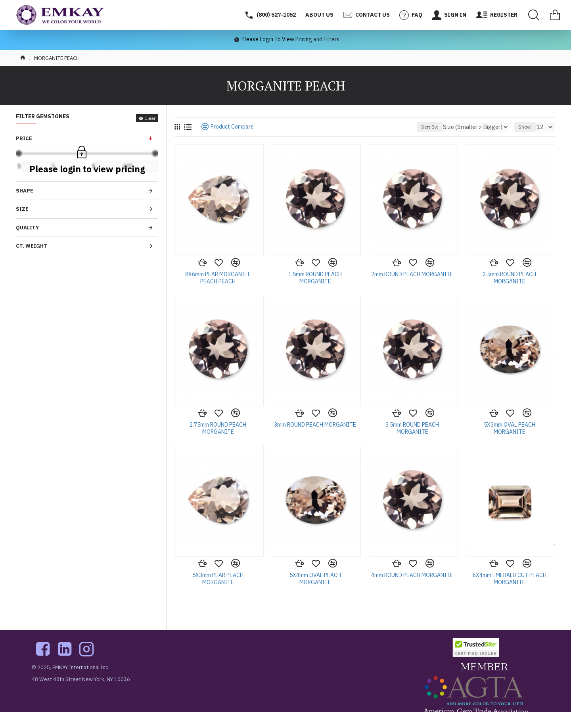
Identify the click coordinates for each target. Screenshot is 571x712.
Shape (24, 190)
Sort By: (442, 127)
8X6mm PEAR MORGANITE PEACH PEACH (218, 278)
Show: (527, 127)
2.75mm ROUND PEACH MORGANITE (218, 428)
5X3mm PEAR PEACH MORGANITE (217, 579)
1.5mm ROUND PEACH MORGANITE (315, 278)
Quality (27, 227)
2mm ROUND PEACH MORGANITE (412, 274)
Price (24, 138)
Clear (149, 118)
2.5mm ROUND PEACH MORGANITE (509, 278)
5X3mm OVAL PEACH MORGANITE (509, 428)
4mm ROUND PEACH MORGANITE (412, 575)
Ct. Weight (31, 245)
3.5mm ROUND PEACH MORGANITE (412, 428)
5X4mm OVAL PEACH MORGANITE (315, 579)
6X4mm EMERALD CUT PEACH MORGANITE (509, 579)
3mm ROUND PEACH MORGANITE (315, 424)
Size (22, 209)
